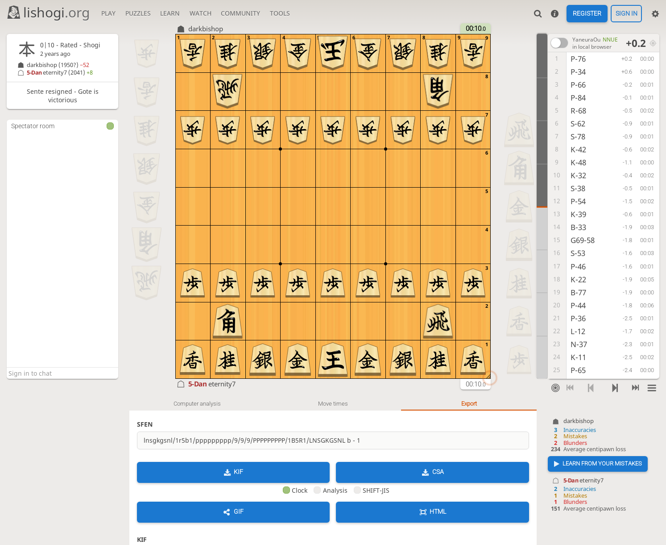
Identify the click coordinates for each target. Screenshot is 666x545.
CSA (438, 471)
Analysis (330, 490)
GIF (239, 511)
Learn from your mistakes (602, 463)
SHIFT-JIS (371, 490)
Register (587, 13)
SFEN (145, 424)
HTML (438, 511)
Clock (295, 490)
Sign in (626, 13)
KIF (238, 471)
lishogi (48, 12)
